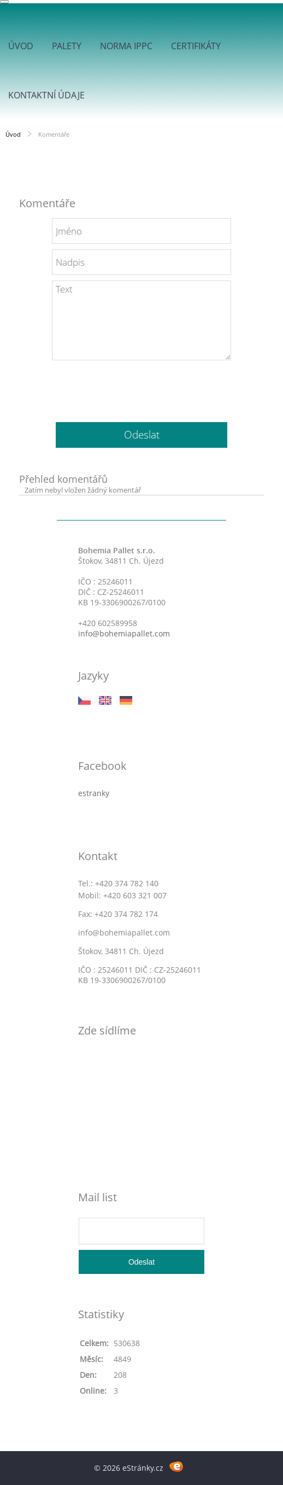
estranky (93, 793)
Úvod (20, 46)
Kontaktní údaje (46, 95)
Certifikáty (196, 46)
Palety (66, 46)
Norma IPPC (126, 46)
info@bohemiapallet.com (124, 633)
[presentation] (141, 387)
